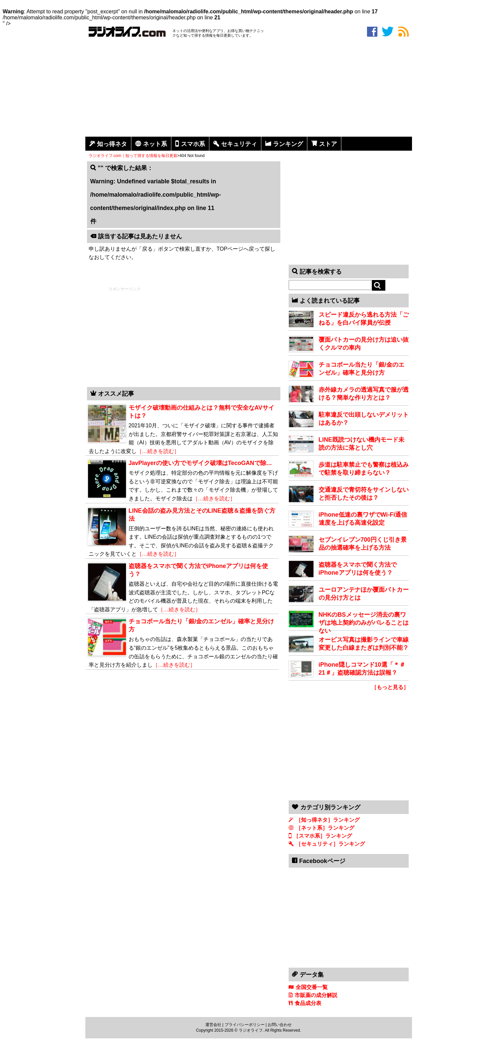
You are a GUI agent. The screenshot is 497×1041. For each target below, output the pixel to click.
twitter (388, 32)
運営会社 (213, 1024)
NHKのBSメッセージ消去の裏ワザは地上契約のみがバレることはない (364, 622)
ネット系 (155, 144)
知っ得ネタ (112, 144)
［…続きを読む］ (158, 451)
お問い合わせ (280, 1024)
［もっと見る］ (390, 687)
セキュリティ (239, 144)
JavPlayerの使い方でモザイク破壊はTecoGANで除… (200, 463)
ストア (328, 144)
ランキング (288, 144)
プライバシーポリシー (245, 1024)
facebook (372, 32)
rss (403, 32)
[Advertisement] (248, 88)
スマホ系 (193, 144)
